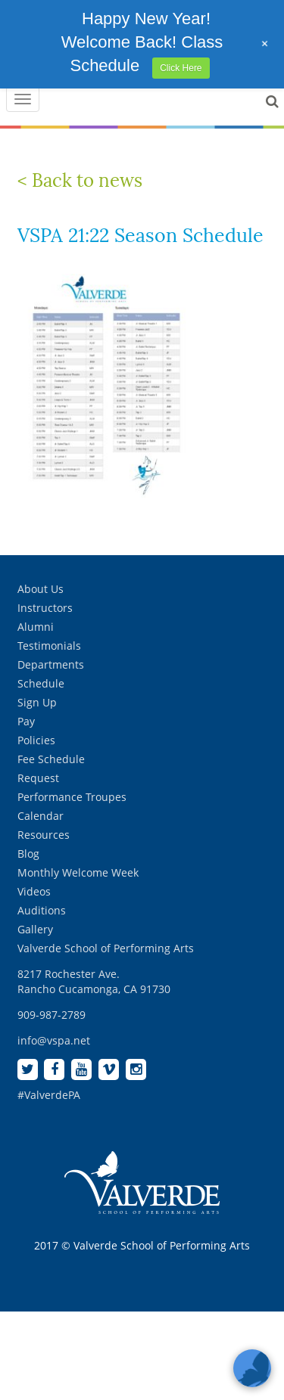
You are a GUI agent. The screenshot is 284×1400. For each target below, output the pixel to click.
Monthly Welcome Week (78, 872)
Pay (26, 721)
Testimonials (49, 645)
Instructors (45, 608)
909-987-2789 (51, 1014)
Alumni (35, 626)
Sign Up (37, 702)
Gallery (35, 929)
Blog (28, 853)
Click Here (180, 68)
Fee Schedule (51, 759)
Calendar (40, 816)
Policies (36, 740)
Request (38, 778)
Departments (50, 664)
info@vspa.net (53, 1040)
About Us (40, 589)
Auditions (41, 910)
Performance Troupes (71, 797)
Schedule (40, 683)
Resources (43, 834)
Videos (34, 891)
